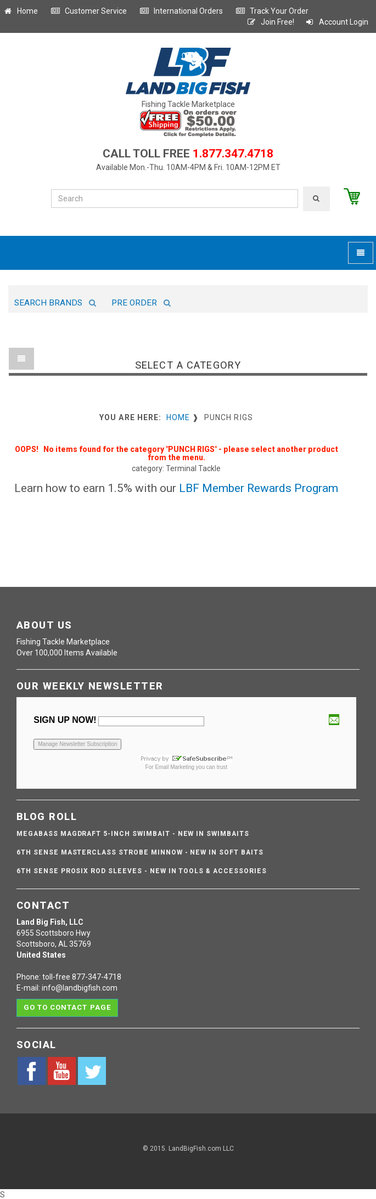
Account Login (336, 22)
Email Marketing (174, 767)
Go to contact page (67, 1007)
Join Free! (270, 22)
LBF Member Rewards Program (258, 488)
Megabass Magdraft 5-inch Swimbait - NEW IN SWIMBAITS (132, 834)
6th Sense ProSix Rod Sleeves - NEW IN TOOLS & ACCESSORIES (141, 871)
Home (20, 11)
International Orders (181, 11)
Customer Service (88, 11)
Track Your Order (271, 11)
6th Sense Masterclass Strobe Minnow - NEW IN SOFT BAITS (139, 852)
